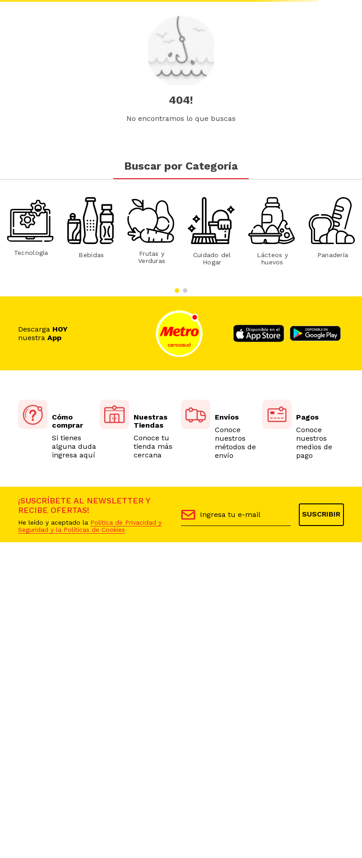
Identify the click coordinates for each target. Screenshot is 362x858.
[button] (177, 290)
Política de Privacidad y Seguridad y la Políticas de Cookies (90, 526)
